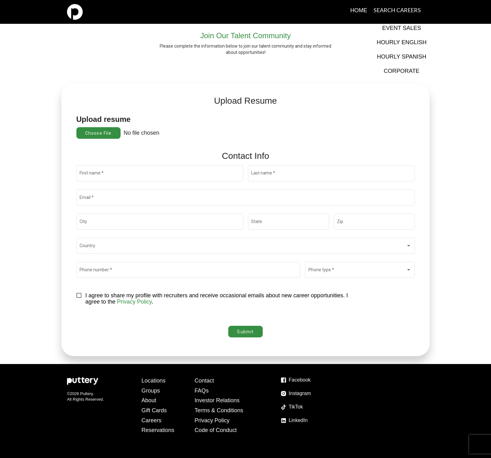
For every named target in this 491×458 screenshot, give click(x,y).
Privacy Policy (134, 302)
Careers (152, 420)
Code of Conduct (216, 430)
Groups (151, 391)
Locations (154, 380)
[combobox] (245, 246)
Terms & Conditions (219, 410)
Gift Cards (154, 410)
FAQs (202, 391)
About (149, 400)
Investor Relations (217, 400)
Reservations (158, 430)
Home (358, 10)
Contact (204, 380)
